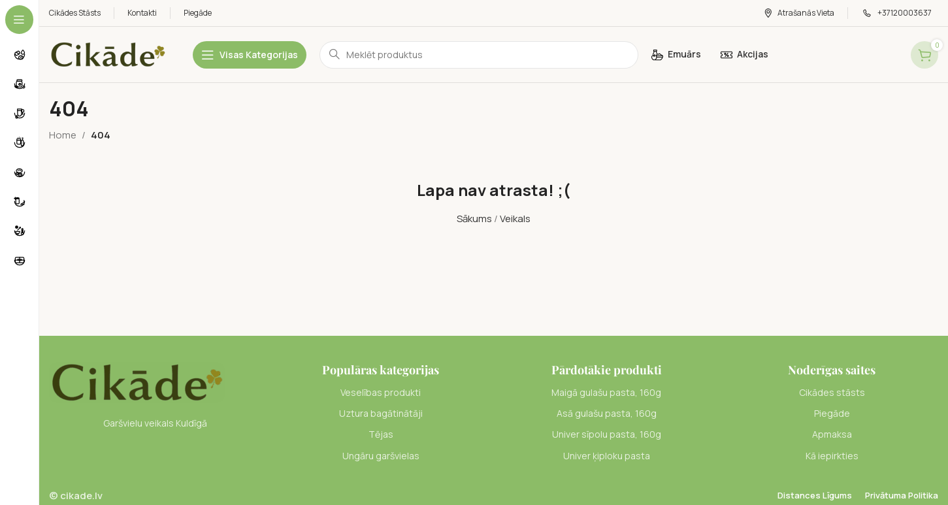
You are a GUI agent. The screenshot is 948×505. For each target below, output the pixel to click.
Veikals (515, 218)
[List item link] (380, 392)
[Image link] (137, 381)
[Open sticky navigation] (249, 55)
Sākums (474, 218)
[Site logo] (108, 54)
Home (62, 135)
